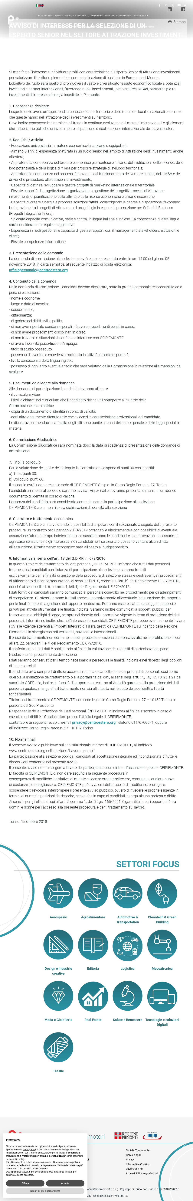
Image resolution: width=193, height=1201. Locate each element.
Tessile (58, 1071)
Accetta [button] (65, 1183)
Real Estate (93, 1020)
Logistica (128, 968)
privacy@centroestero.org (94, 722)
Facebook (160, 5)
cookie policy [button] (17, 1159)
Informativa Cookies (137, 1164)
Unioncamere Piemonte (156, 1138)
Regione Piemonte (128, 1138)
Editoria (93, 968)
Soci (50, 16)
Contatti (58, 16)
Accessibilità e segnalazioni (142, 1173)
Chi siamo (42, 16)
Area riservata (123, 16)
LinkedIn (166, 5)
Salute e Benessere (127, 1020)
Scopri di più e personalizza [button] (45, 1191)
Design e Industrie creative (58, 971)
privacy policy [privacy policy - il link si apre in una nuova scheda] (29, 1149)
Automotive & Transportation (127, 919)
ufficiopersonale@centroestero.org (38, 270)
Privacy (130, 1159)
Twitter (173, 5)
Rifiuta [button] (25, 1183)
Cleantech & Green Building (162, 919)
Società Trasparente (137, 1150)
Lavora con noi (140, 16)
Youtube (179, 5)
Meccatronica (162, 968)
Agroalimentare (93, 917)
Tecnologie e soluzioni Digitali (162, 1022)
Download (109, 16)
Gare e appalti (82, 16)
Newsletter (97, 16)
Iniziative (69, 16)
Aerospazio (58, 917)
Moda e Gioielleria (58, 1020)
